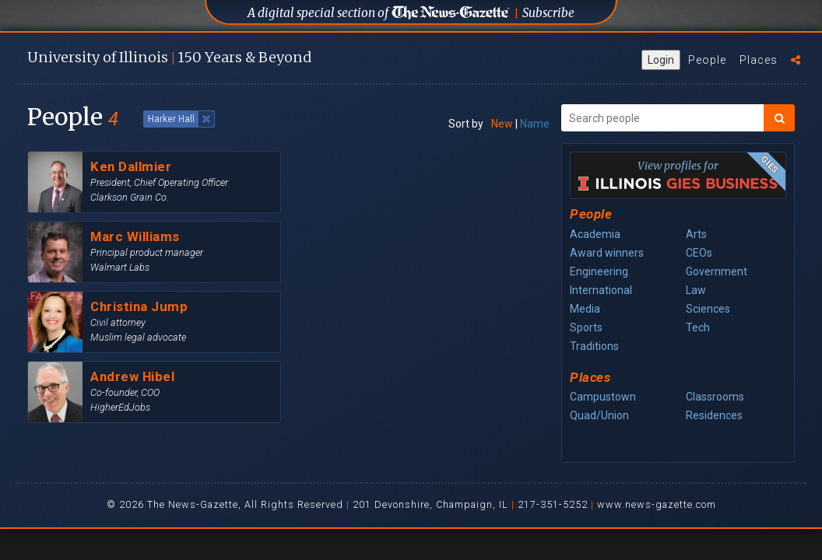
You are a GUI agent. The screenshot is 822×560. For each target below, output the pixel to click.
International (601, 290)
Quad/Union (599, 415)
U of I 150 (169, 57)
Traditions (594, 346)
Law (696, 290)
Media (585, 309)
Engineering (599, 271)
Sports (586, 327)
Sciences (708, 309)
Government (716, 271)
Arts (696, 234)
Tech (698, 327)
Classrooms (715, 396)
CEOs (699, 253)
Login (661, 60)
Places (758, 60)
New (502, 123)
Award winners (607, 253)
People (707, 60)
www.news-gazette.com (656, 504)
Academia (595, 234)
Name (535, 123)
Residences (714, 415)
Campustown (603, 396)
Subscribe (548, 12)
